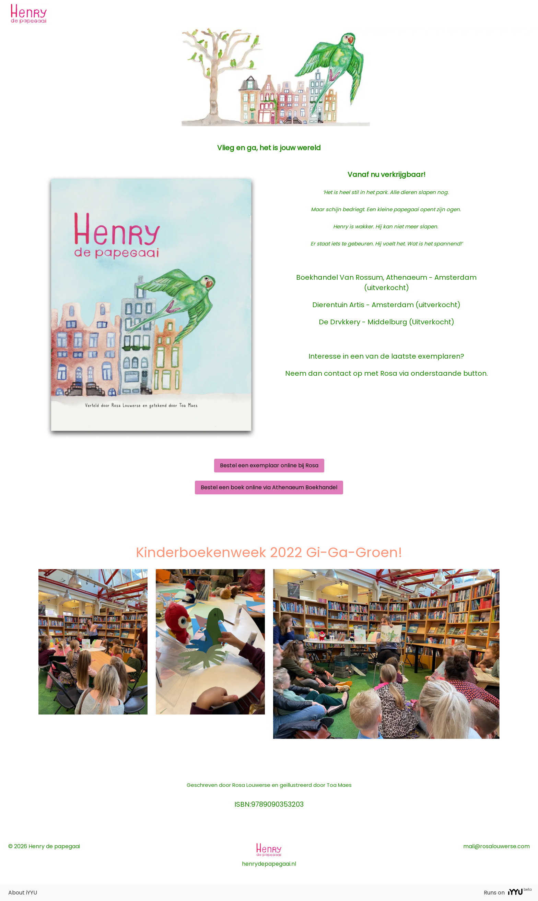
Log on (521, 13)
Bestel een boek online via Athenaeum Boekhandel (269, 487)
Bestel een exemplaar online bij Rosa (269, 465)
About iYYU (22, 893)
